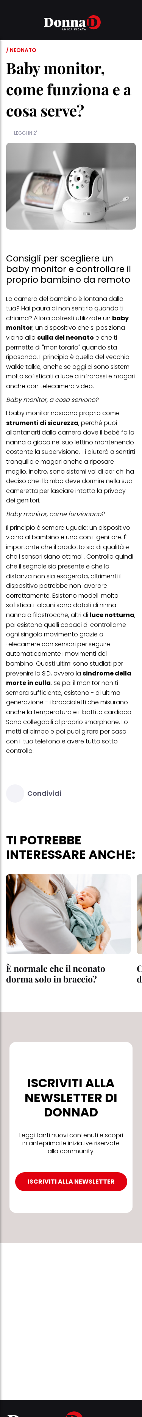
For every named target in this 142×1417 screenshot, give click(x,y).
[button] (11, 24)
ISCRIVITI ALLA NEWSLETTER (71, 1181)
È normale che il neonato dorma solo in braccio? (55, 973)
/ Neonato (21, 50)
